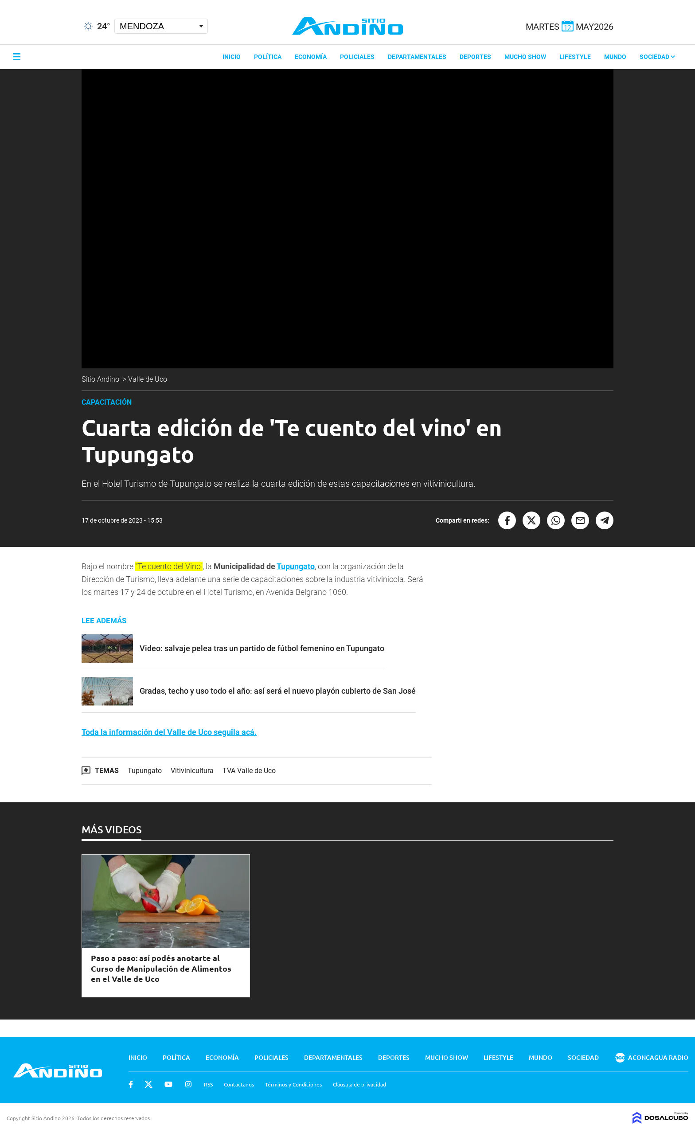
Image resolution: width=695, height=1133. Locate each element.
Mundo (615, 56)
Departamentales (417, 56)
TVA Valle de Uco (249, 770)
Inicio (232, 56)
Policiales (357, 56)
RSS (208, 1084)
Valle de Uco (148, 379)
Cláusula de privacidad (359, 1084)
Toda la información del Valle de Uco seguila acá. (169, 732)
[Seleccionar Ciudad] (161, 26)
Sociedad (657, 57)
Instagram (188, 1084)
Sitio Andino (101, 379)
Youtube (168, 1084)
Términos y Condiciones (293, 1084)
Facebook (131, 1084)
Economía (311, 56)
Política (267, 56)
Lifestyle (575, 56)
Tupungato (296, 566)
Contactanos (239, 1084)
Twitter (148, 1084)
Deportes (475, 56)
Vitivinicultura (192, 770)
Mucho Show (525, 56)
